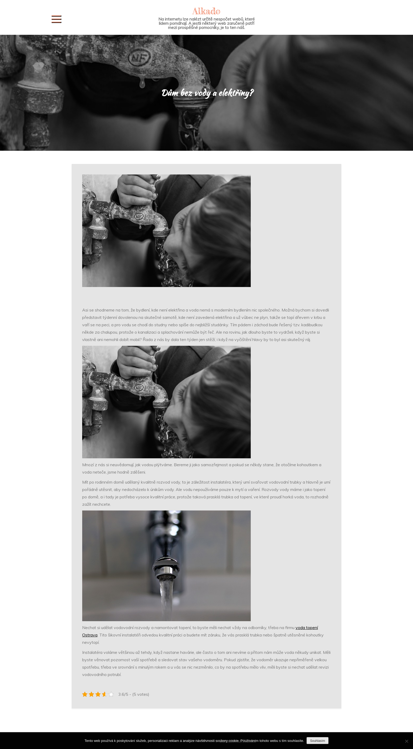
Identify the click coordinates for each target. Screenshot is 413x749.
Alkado (206, 11)
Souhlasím (317, 741)
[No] (406, 741)
